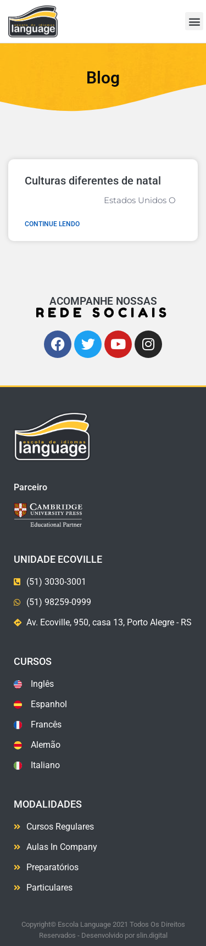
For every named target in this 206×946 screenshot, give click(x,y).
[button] (194, 21)
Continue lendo (52, 224)
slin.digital (152, 935)
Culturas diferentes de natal (93, 180)
